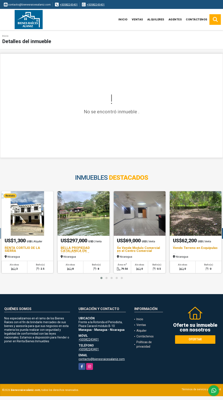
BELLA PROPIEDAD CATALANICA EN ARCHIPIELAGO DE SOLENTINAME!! (75, 252)
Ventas (137, 19)
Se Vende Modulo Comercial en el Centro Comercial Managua (138, 251)
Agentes (175, 19)
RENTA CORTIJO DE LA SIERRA (22, 249)
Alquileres (155, 19)
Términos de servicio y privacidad (201, 389)
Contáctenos (196, 19)
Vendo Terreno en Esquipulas (195, 248)
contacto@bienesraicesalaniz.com (102, 359)
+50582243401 (69, 4)
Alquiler (141, 330)
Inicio (123, 19)
